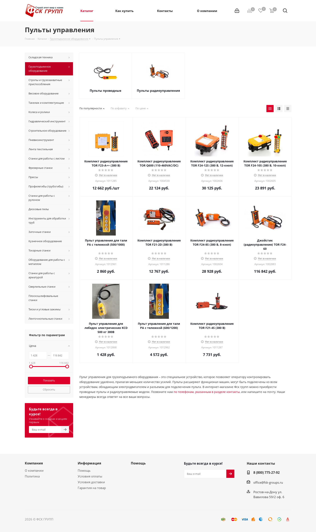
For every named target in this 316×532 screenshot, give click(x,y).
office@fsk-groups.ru (268, 482)
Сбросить (49, 389)
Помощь (84, 470)
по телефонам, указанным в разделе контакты (207, 392)
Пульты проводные (105, 90)
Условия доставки (91, 482)
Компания (34, 463)
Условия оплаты (90, 476)
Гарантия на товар (92, 488)
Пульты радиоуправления (158, 90)
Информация (89, 463)
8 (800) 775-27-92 (266, 472)
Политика (32, 476)
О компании (34, 470)
